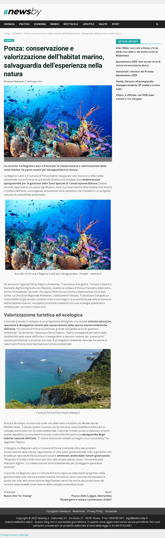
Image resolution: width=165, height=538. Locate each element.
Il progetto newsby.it (58, 511)
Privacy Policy (95, 511)
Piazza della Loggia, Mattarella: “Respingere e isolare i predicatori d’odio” (85, 495)
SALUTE (103, 24)
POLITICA (24, 24)
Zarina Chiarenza (15, 81)
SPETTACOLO (71, 24)
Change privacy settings (14, 535)
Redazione (79, 511)
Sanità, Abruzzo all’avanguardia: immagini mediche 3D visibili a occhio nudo (138, 85)
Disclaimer (111, 511)
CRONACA (9, 24)
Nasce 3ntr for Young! (31, 494)
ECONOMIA (40, 24)
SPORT (116, 24)
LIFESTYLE (88, 24)
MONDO (54, 24)
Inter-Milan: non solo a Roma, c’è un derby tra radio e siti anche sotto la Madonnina (137, 52)
